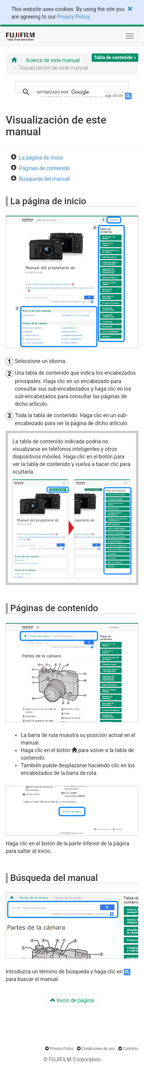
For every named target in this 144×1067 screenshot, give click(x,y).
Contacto (130, 1049)
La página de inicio (41, 158)
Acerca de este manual (53, 60)
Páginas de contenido (44, 168)
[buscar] (71, 92)
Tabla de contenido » (115, 57)
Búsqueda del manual (44, 179)
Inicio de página (72, 1000)
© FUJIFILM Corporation (71, 1059)
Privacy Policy (73, 17)
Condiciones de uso (97, 1049)
